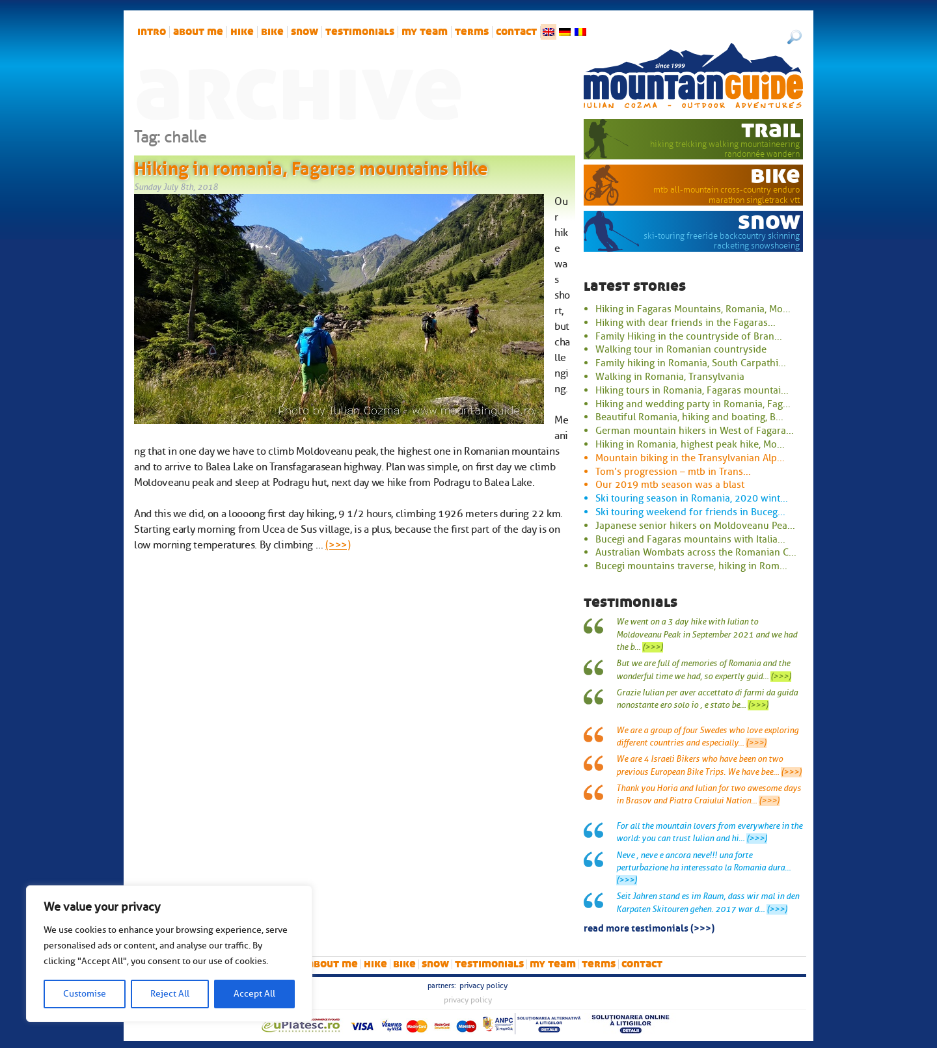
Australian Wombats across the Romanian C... (695, 552)
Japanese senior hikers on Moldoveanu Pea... (695, 525)
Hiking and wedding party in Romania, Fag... (693, 403)
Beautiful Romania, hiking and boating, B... (689, 416)
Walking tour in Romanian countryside (681, 349)
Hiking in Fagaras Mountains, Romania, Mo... (693, 309)
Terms (472, 32)
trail (770, 129)
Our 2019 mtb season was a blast (669, 484)
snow (304, 32)
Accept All (254, 993)
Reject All (169, 993)
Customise (84, 993)
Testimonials (359, 32)
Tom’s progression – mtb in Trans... (673, 471)
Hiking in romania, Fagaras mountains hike (311, 166)
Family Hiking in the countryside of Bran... (688, 336)
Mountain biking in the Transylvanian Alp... (690, 457)
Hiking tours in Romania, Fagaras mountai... (692, 390)
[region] (169, 953)
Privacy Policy (483, 985)
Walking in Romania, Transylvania (669, 376)
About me (198, 32)
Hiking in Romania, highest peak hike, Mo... (690, 444)
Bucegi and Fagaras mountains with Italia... (690, 539)
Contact (516, 32)
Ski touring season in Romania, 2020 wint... (691, 498)
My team (424, 32)
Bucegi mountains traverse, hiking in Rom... (691, 565)
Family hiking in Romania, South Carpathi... (690, 362)
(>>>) (337, 545)
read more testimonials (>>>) (649, 927)
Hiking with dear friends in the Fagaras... (685, 322)
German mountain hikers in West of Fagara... (694, 430)
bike (272, 32)
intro (151, 32)
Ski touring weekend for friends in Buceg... (690, 511)
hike (242, 32)
